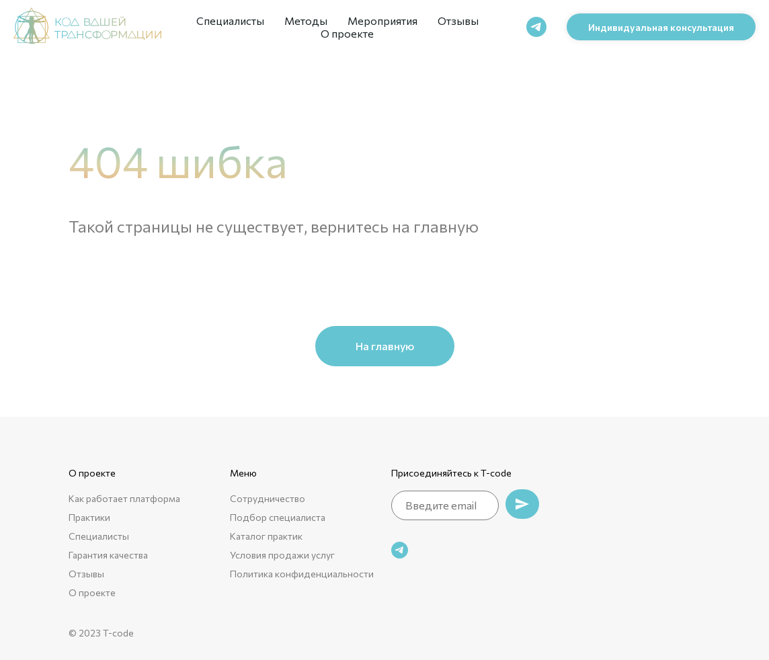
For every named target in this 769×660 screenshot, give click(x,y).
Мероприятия (382, 20)
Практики (89, 517)
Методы (305, 20)
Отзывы (458, 20)
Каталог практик (266, 536)
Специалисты (230, 20)
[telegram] (536, 27)
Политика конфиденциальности (302, 573)
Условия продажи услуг (282, 555)
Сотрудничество (267, 498)
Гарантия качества (108, 555)
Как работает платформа (124, 498)
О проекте (347, 33)
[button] (661, 26)
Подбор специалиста (277, 517)
